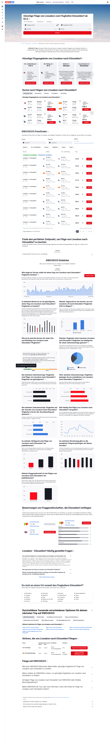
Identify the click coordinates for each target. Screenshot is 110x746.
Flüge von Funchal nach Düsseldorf (55, 629)
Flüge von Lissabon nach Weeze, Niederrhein (80, 627)
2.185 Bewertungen (34, 526)
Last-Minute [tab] (55, 93)
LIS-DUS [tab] (57, 250)
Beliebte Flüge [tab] (40, 617)
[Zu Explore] (2, 18)
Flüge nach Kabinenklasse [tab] (71, 617)
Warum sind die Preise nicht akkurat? (58, 706)
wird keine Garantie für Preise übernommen (60, 697)
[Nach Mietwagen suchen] (2, 12)
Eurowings (32, 530)
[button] (2, 2)
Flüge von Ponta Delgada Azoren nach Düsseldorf (32, 632)
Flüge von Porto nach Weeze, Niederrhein (33, 629)
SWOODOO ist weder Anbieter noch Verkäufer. (58, 701)
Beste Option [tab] (38, 93)
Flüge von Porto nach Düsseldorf (31, 627)
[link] (30, 83)
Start (23, 43)
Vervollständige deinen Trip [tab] (63, 620)
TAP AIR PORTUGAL (34, 522)
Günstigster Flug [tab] (27, 93)
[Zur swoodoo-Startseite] (9, 2)
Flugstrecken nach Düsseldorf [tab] (31, 620)
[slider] (93, 143)
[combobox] (28, 21)
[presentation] (29, 19)
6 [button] (89, 231)
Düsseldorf (34, 43)
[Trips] (2, 22)
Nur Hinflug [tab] (63, 93)
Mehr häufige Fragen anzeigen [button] (46, 577)
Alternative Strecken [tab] (28, 617)
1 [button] (77, 231)
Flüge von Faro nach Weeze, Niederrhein (79, 629)
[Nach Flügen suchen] (2, 6)
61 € (25, 18)
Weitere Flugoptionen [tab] (78, 620)
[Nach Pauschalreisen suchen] (2, 15)
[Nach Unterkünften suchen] (2, 9)
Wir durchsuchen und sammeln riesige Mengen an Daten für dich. (58, 704)
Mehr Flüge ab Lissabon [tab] (48, 620)
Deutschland (28, 43)
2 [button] (80, 231)
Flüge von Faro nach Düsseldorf (54, 627)
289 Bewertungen (34, 534)
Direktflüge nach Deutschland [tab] (54, 617)
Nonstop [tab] (46, 93)
